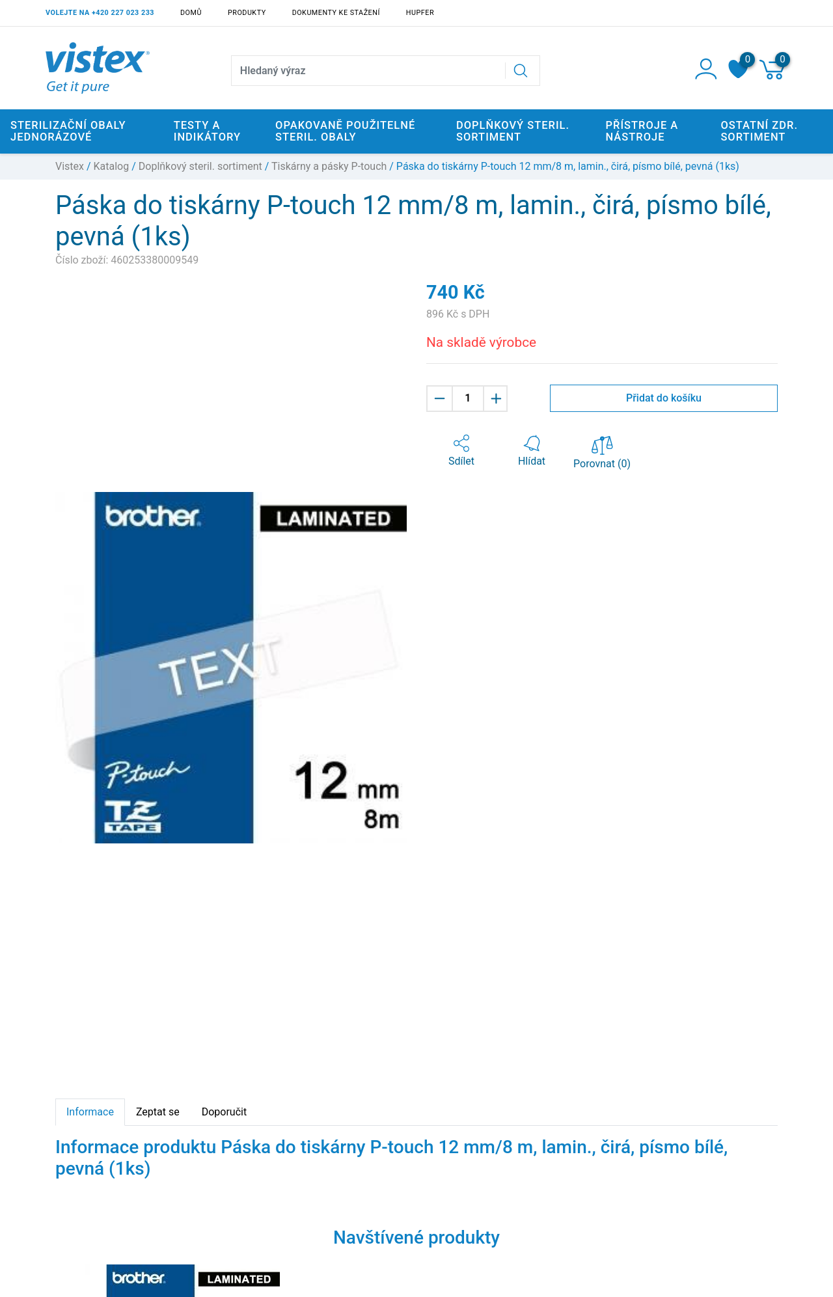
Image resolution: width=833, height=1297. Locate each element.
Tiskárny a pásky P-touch (329, 166)
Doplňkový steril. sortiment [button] (512, 131)
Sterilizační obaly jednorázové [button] (68, 131)
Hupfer (420, 12)
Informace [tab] (90, 1112)
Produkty (247, 12)
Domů (191, 12)
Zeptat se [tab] (158, 1112)
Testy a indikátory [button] (207, 131)
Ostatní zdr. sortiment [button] (759, 131)
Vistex (69, 166)
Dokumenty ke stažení (336, 12)
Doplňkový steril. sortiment (200, 166)
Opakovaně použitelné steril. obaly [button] (345, 131)
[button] (461, 451)
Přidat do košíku (664, 398)
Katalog (112, 166)
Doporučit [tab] (224, 1112)
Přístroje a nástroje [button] (642, 131)
